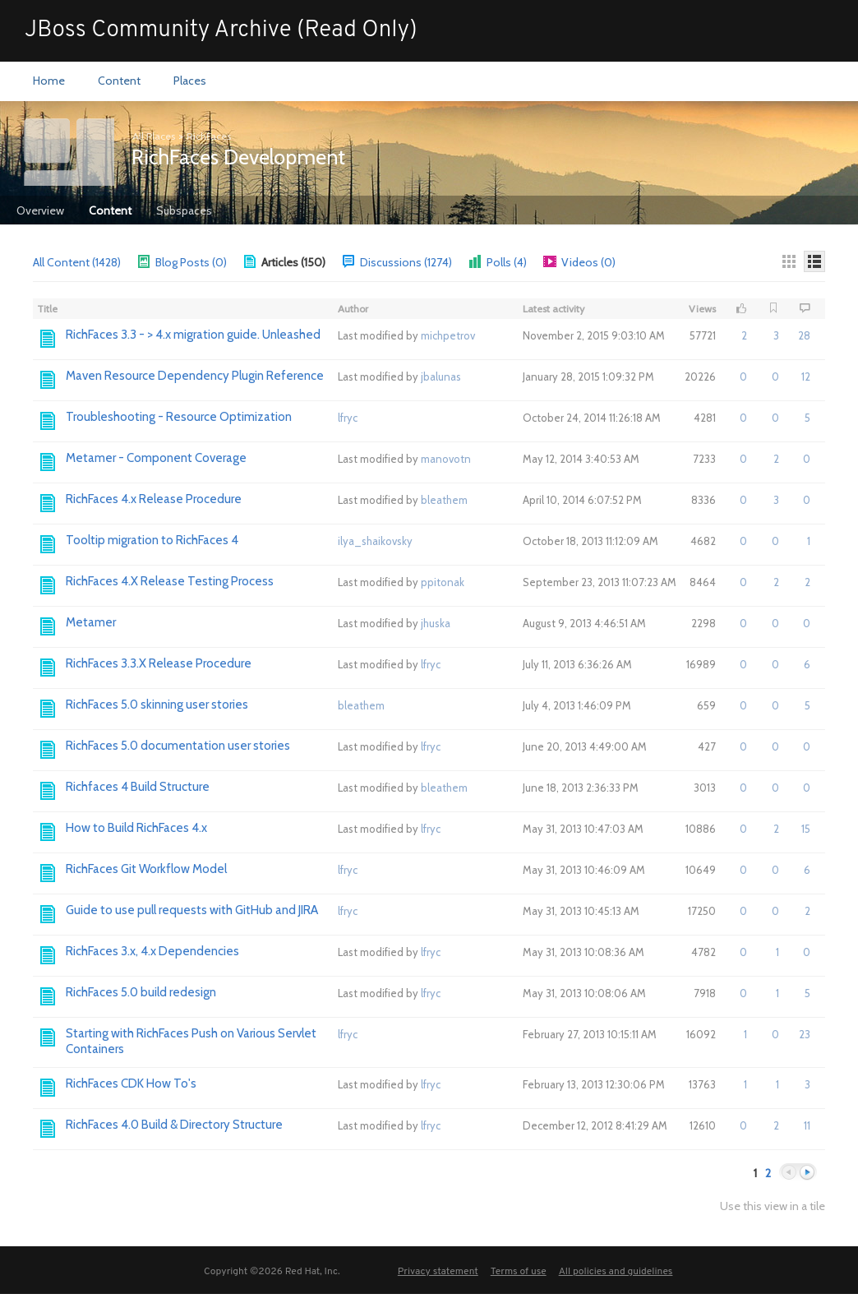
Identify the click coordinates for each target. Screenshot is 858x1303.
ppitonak (442, 582)
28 (804, 335)
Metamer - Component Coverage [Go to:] (156, 458)
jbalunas (441, 376)
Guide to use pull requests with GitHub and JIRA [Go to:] (192, 910)
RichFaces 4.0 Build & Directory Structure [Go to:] (174, 1124)
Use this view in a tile (772, 1206)
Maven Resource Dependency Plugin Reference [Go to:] (195, 375)
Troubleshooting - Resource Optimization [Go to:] (179, 416)
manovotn (446, 458)
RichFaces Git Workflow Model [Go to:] (146, 869)
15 (805, 828)
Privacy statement (438, 1271)
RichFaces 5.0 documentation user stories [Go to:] (178, 745)
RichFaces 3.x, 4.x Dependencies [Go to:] (152, 951)
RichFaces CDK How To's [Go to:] (131, 1083)
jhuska (435, 623)
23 (804, 1034)
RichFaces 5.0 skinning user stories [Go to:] (157, 704)
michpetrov (448, 335)
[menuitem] (48, 81)
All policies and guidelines (616, 1271)
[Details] (814, 261)
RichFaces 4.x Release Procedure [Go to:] (154, 499)
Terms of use (519, 1271)
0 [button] (743, 376)
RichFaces (209, 136)
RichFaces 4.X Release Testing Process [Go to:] (170, 581)
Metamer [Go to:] (91, 622)
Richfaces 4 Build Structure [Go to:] (138, 786)
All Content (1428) (77, 262)
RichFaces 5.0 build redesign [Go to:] (141, 992)
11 (807, 1125)
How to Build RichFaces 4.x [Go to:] (136, 827)
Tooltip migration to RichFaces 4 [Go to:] (152, 540)
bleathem (444, 499)
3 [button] (776, 335)
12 (805, 376)
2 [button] (744, 335)
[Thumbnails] (789, 261)
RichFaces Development (238, 157)
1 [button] (777, 952)
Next (807, 1173)
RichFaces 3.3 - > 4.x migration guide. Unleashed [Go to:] (193, 334)
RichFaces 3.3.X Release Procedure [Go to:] (158, 663)
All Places (153, 136)
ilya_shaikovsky (375, 541)
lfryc (348, 417)
